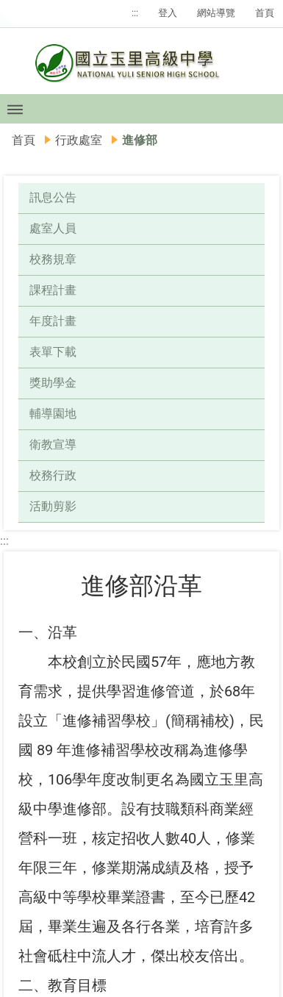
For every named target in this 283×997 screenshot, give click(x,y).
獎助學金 (52, 383)
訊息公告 (52, 197)
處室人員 (52, 228)
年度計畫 (52, 321)
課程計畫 (52, 290)
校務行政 (52, 475)
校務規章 (52, 259)
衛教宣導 (52, 444)
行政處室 (78, 140)
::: (135, 12)
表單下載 (52, 352)
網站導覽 (216, 12)
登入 (167, 12)
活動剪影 (52, 506)
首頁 (264, 12)
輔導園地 (52, 414)
